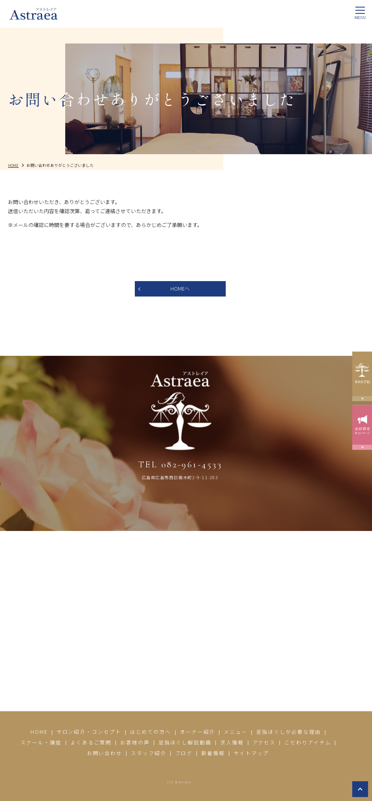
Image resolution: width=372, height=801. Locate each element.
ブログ (184, 753)
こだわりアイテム (307, 742)
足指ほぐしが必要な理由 (288, 732)
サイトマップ (251, 753)
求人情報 (232, 742)
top (360, 789)
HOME (39, 732)
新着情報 (213, 753)
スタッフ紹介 (148, 753)
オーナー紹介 (197, 732)
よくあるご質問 (90, 742)
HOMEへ (180, 289)
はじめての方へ (150, 732)
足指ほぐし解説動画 (185, 742)
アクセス (264, 742)
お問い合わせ (104, 753)
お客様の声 (135, 742)
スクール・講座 (40, 742)
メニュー (235, 732)
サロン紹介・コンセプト (88, 732)
